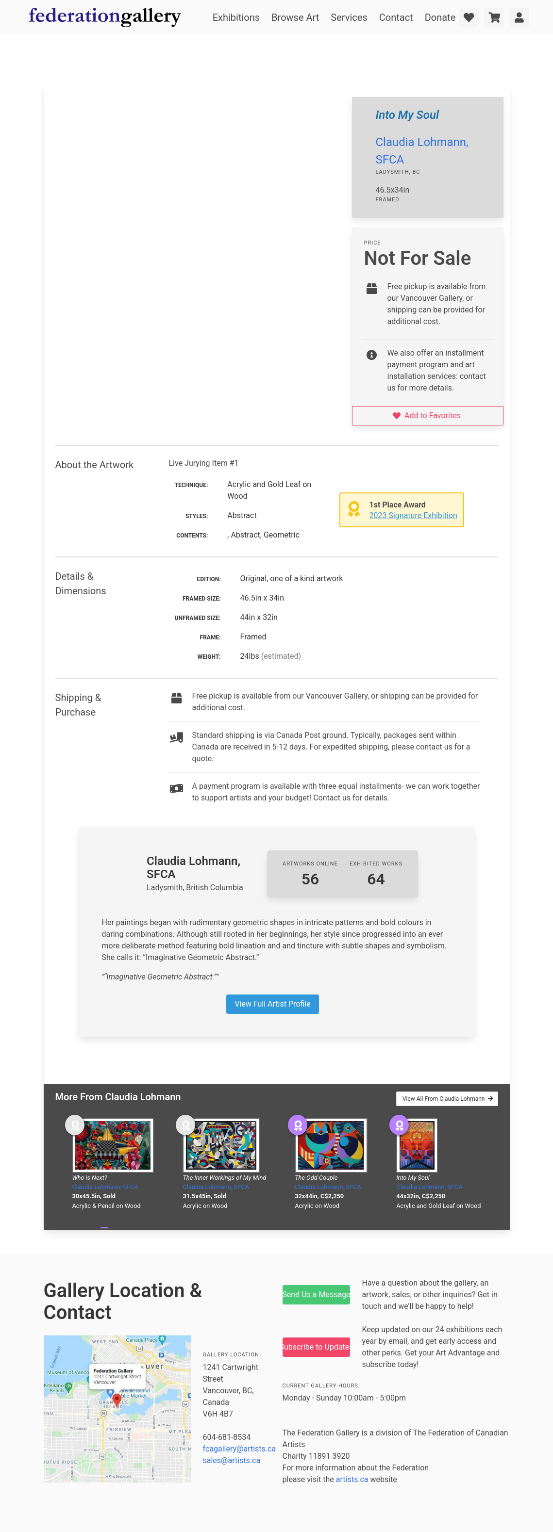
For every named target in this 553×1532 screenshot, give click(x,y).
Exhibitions (236, 17)
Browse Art (295, 17)
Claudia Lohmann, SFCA (105, 1186)
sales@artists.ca (232, 1460)
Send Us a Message (317, 1294)
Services (349, 17)
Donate (440, 17)
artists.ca (352, 1479)
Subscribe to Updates (317, 1347)
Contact (396, 17)
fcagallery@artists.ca (239, 1448)
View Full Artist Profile (272, 1004)
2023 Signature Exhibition (413, 515)
